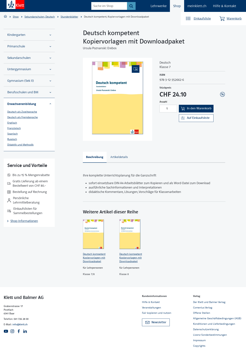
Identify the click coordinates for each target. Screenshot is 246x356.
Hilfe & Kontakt (224, 6)
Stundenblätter (69, 16)
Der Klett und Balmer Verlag (209, 302)
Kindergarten (29, 35)
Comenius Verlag (202, 307)
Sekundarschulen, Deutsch (39, 16)
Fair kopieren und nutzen (156, 312)
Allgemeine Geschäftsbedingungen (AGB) (217, 318)
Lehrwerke (159, 6)
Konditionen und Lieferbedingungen (214, 323)
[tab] (95, 157)
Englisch (12, 122)
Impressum (199, 340)
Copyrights (199, 345)
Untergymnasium (29, 69)
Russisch (12, 139)
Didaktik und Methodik (20, 144)
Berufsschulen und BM (29, 92)
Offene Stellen (201, 312)
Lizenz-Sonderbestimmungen (210, 334)
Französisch (14, 128)
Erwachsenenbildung (29, 104)
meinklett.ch (196, 6)
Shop (177, 6)
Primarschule (29, 46)
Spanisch (12, 133)
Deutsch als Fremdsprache (22, 117)
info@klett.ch (20, 324)
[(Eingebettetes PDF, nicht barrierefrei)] (117, 97)
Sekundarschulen (29, 58)
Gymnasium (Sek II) (29, 81)
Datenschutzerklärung (206, 329)
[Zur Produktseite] (99, 234)
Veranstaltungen (151, 307)
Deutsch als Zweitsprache (22, 111)
